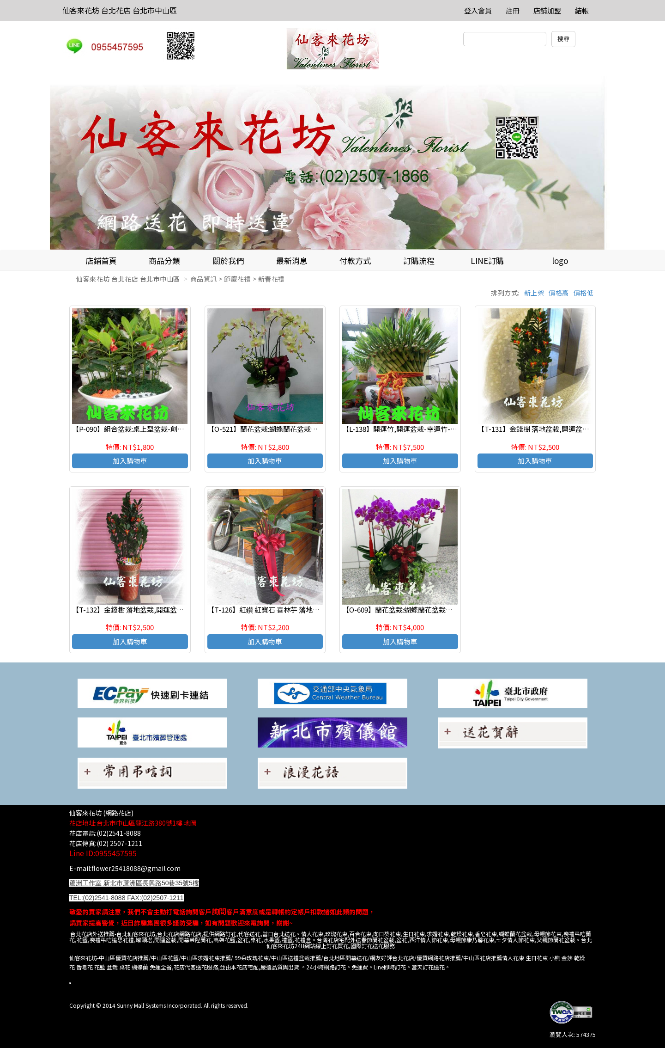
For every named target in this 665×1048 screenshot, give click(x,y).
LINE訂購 (487, 260)
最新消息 (292, 260)
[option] (332, 163)
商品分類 (164, 260)
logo (560, 260)
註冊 (513, 10)
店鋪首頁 (101, 260)
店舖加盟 (547, 10)
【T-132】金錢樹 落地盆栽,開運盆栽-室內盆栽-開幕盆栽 (158, 609)
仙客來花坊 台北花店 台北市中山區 (119, 10)
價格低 (584, 292)
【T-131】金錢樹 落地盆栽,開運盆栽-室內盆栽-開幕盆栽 (564, 429)
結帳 (582, 10)
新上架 (534, 292)
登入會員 (478, 10)
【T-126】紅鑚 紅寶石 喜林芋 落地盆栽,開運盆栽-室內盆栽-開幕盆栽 (312, 609)
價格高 (559, 292)
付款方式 (355, 260)
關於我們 (228, 260)
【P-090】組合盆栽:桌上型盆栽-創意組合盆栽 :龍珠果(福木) (163, 429)
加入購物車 (130, 461)
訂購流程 (419, 260)
